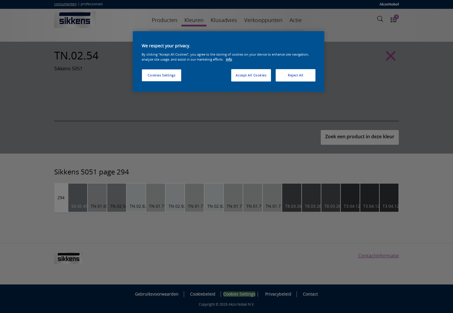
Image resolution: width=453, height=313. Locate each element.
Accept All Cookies (251, 75)
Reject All (295, 75)
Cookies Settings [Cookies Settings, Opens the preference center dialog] (161, 75)
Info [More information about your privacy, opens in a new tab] (229, 59)
